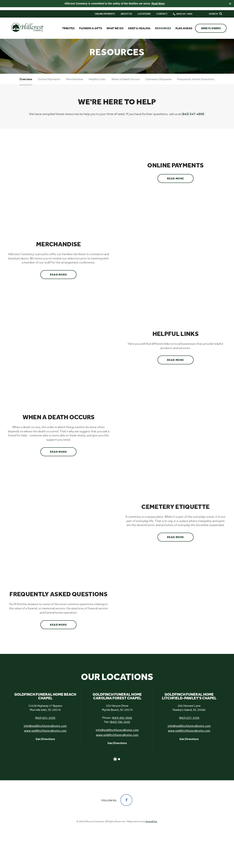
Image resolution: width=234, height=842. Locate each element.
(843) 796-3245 (120, 727)
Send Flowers (211, 25)
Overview (25, 84)
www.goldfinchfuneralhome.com (45, 735)
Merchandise (74, 84)
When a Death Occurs (125, 84)
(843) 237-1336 (189, 722)
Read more (180, 182)
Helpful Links (97, 84)
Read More (158, 3)
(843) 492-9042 (122, 722)
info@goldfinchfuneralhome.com (45, 731)
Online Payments (105, 10)
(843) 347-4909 (193, 119)
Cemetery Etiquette (158, 84)
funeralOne (151, 826)
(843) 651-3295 (45, 722)
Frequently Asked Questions (196, 84)
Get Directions (45, 744)
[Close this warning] (230, 4)
